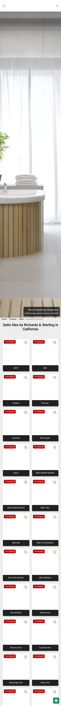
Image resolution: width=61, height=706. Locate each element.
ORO (45, 368)
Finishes (12, 319)
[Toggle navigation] (57, 36)
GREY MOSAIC (45, 578)
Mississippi (45, 438)
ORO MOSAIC (16, 613)
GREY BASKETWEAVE (45, 473)
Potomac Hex (16, 648)
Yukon (16, 473)
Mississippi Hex (16, 682)
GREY (16, 368)
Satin (21, 319)
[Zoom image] (25, 342)
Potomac (45, 403)
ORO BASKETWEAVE (16, 508)
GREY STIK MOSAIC (45, 543)
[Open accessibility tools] (56, 701)
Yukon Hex (45, 682)
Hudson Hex (45, 613)
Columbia (16, 438)
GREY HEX (45, 508)
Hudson (16, 403)
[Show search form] (4, 36)
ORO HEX (16, 543)
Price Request (10, 342)
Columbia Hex (45, 648)
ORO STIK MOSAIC (16, 578)
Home (4, 319)
